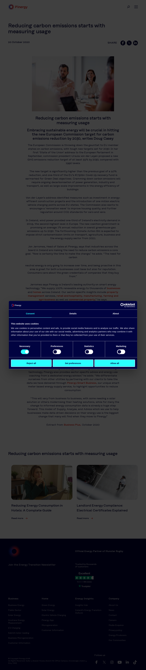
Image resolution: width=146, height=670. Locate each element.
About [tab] (116, 313)
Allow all (114, 363)
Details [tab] (73, 313)
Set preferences (73, 363)
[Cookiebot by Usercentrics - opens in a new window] (122, 305)
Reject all (31, 363)
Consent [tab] (30, 313)
